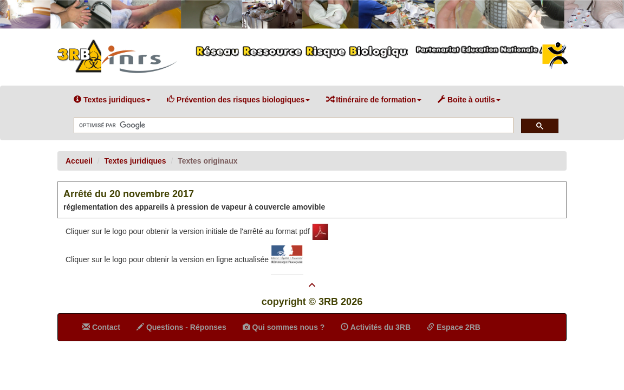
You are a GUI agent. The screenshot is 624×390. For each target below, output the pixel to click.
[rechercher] (292, 126)
